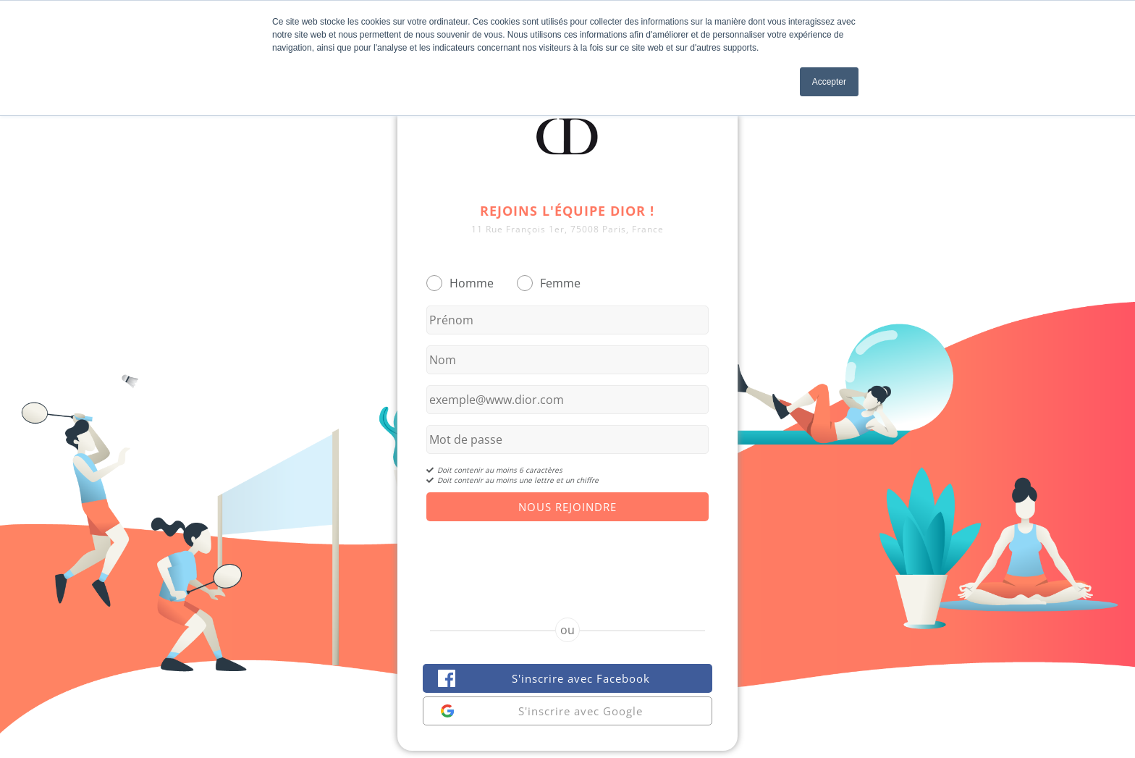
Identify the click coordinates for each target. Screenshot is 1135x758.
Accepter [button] (829, 82)
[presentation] (567, 557)
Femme (560, 283)
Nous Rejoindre (567, 507)
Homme (472, 283)
